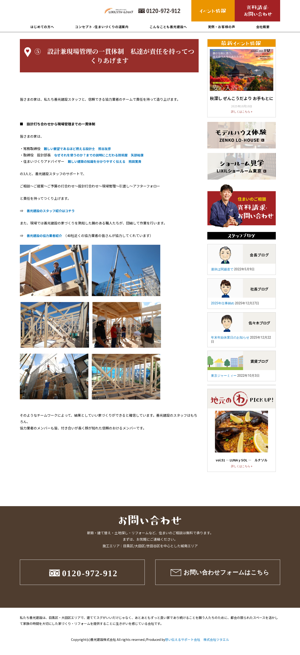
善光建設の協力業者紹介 (45, 235)
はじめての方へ (42, 26)
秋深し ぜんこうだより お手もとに (241, 98)
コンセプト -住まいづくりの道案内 (102, 26)
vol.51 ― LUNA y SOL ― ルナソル (241, 460)
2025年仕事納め (222, 303)
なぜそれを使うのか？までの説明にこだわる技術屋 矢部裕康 (102, 155)
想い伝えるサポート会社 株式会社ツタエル (197, 639)
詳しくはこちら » (241, 111)
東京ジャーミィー (224, 375)
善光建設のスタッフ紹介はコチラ (52, 210)
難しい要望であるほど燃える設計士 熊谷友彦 (80, 148)
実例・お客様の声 (221, 26)
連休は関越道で (222, 269)
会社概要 (263, 26)
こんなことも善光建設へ (168, 26)
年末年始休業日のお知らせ (230, 337)
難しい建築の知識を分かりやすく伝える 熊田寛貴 (107, 161)
